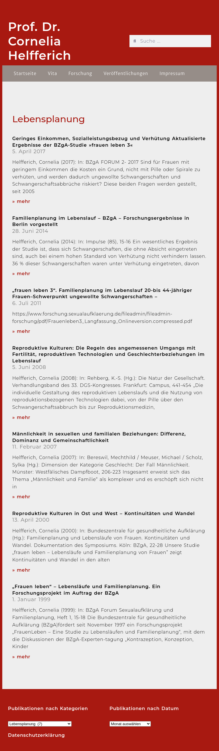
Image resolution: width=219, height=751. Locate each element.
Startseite (25, 73)
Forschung (80, 73)
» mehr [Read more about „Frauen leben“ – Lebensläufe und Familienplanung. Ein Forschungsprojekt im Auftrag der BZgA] (21, 656)
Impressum (172, 73)
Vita (52, 73)
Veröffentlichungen (126, 73)
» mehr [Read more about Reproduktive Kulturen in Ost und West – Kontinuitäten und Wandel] (21, 570)
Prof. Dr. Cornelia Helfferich (39, 41)
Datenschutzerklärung (36, 735)
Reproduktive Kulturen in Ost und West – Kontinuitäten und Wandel (103, 513)
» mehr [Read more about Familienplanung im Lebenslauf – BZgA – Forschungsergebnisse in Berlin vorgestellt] (21, 273)
